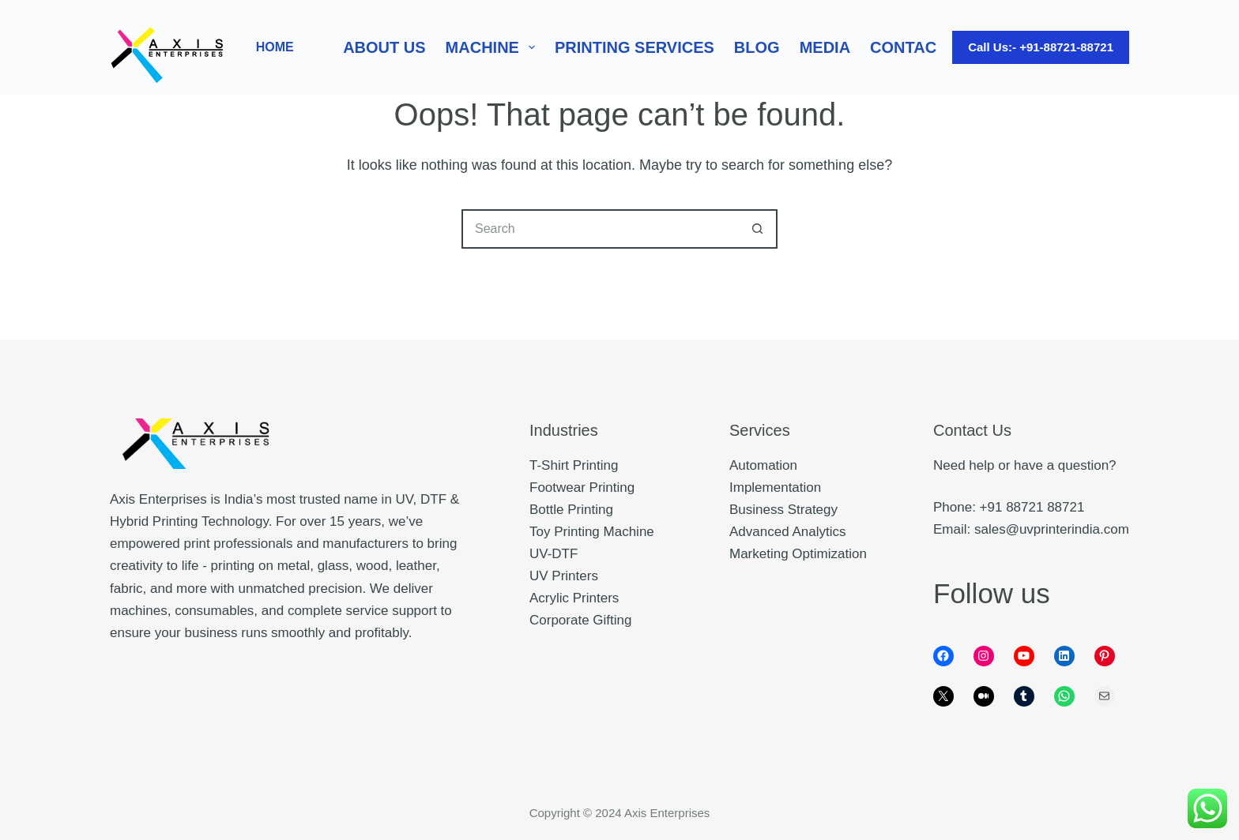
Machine (493, 47)
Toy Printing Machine (591, 531)
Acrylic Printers (574, 598)
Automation (763, 465)
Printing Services (634, 47)
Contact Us (921, 47)
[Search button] (758, 229)
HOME (275, 47)
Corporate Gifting (580, 620)
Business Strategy (783, 509)
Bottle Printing (571, 509)
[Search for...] (599, 229)
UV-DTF (553, 553)
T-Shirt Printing (573, 465)
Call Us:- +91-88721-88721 (1040, 47)
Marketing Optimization (798, 553)
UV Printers (563, 575)
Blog (757, 47)
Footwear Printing (582, 487)
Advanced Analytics (787, 531)
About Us (384, 47)
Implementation (775, 487)
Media (825, 47)
